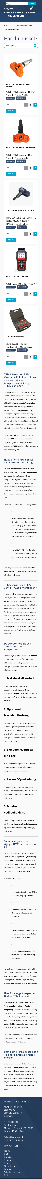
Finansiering (10, 1166)
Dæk (6, 1154)
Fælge (7, 1150)
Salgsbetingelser (12, 1172)
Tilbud (7, 1163)
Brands (7, 1157)
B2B (6, 1175)
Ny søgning (21, 45)
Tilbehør (8, 1160)
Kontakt (8, 1169)
